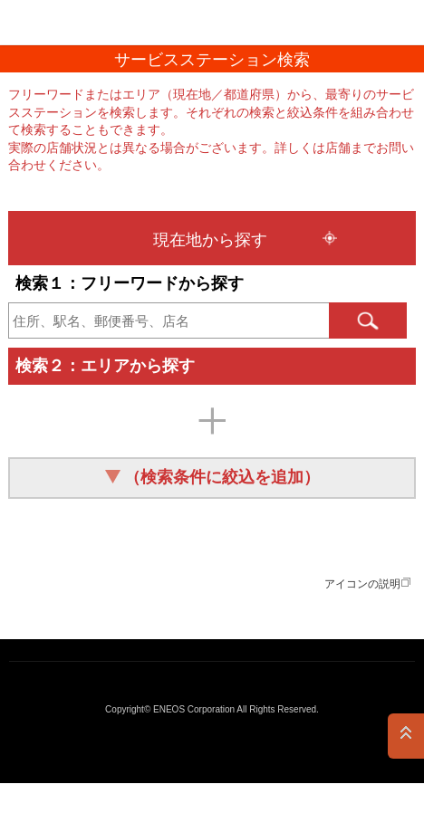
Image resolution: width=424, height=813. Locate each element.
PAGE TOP (406, 736)
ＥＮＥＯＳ (60, 22)
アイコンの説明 (362, 584)
